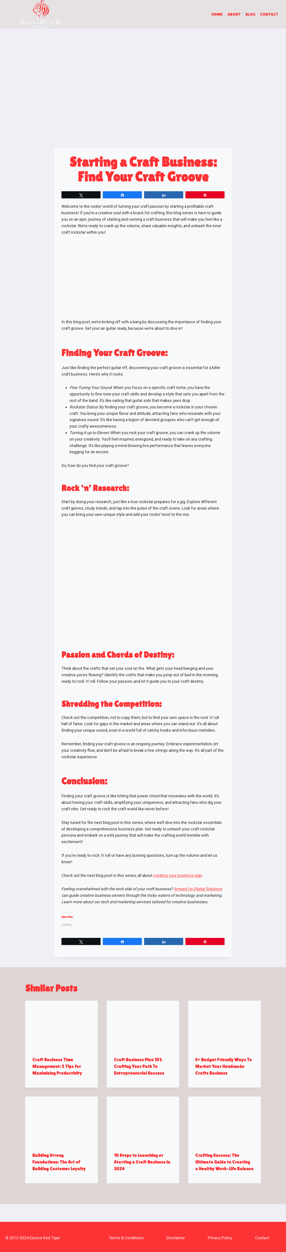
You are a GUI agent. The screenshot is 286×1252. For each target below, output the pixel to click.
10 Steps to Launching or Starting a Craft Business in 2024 (142, 1162)
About (234, 14)
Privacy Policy (220, 1237)
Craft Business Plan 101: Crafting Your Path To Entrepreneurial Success (139, 1066)
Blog (250, 14)
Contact (269, 14)
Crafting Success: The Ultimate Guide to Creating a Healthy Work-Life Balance (224, 1162)
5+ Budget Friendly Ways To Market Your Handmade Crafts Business (223, 1066)
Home (217, 14)
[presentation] (61, 1025)
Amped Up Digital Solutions (198, 888)
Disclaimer (175, 1237)
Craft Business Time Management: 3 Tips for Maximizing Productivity (57, 1066)
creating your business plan (177, 875)
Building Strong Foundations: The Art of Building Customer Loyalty (59, 1162)
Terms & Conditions (126, 1237)
